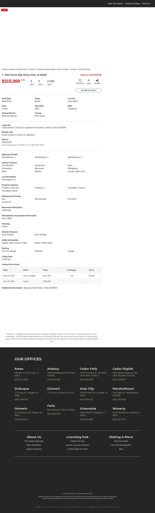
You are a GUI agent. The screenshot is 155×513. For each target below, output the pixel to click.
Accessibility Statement (83, 507)
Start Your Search (115, 4)
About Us (146, 4)
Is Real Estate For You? (77, 449)
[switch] (80, 82)
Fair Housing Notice (109, 507)
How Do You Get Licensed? (77, 445)
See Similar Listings (88, 90)
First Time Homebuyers (121, 445)
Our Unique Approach (34, 441)
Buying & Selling (133, 4)
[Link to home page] (3, 3)
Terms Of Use (42, 507)
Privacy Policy (60, 507)
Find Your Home (121, 441)
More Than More (34, 445)
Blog (121, 449)
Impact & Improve (33, 449)
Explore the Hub (78, 441)
